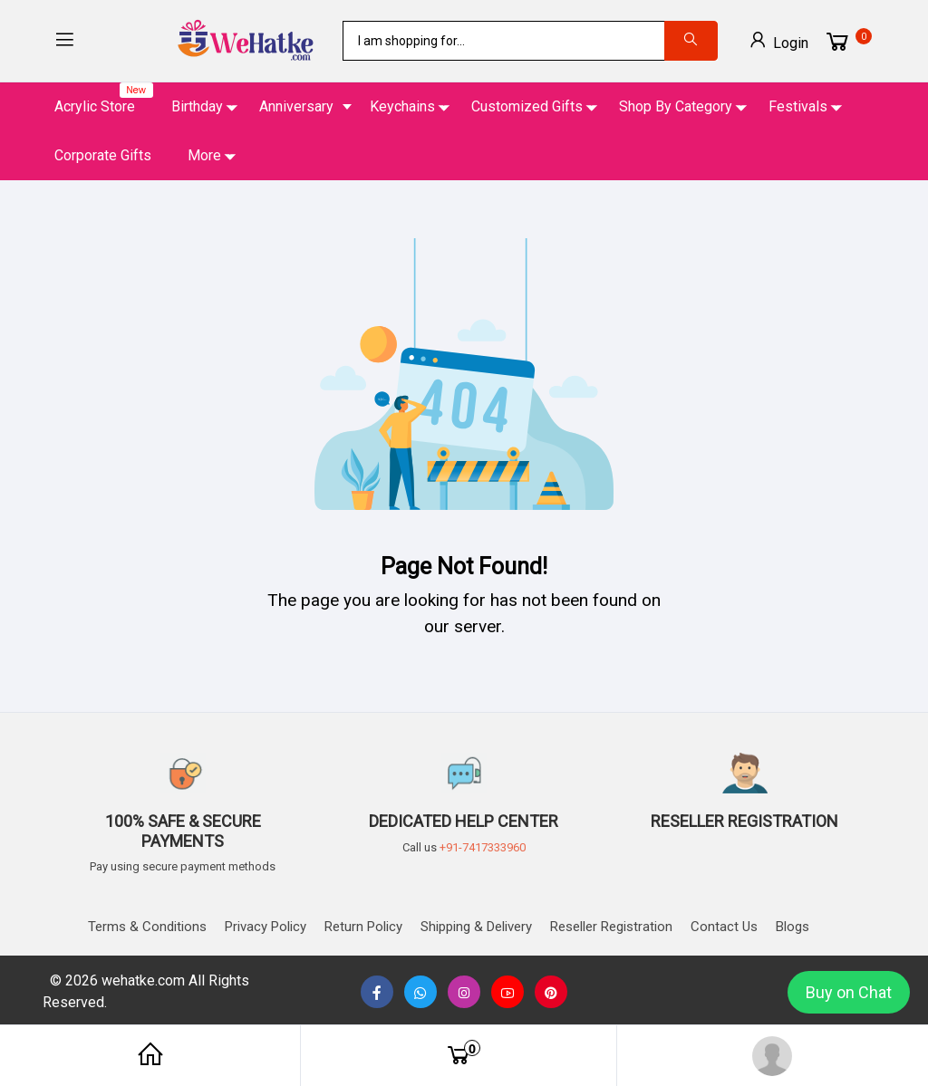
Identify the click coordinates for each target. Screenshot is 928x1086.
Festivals (797, 106)
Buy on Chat (849, 992)
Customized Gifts (527, 106)
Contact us (724, 926)
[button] (64, 41)
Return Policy (363, 926)
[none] (507, 993)
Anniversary (296, 106)
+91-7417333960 (483, 847)
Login (777, 40)
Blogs (792, 926)
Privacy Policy (265, 926)
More (204, 155)
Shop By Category (675, 106)
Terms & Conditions (147, 926)
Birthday (197, 106)
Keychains (402, 106)
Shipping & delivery (476, 926)
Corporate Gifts (102, 155)
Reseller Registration (611, 926)
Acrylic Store (103, 98)
